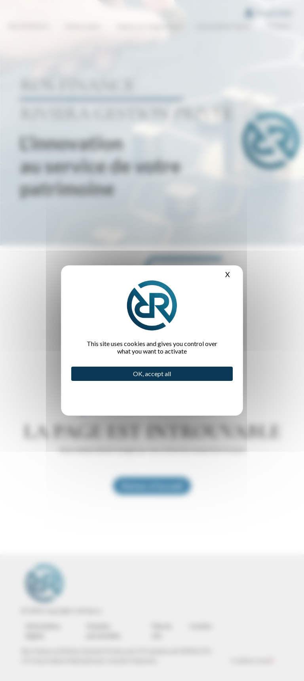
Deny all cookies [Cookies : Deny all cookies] (136, 387)
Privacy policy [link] (135, 398)
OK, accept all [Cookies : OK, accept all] (152, 373)
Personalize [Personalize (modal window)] (136, 393)
